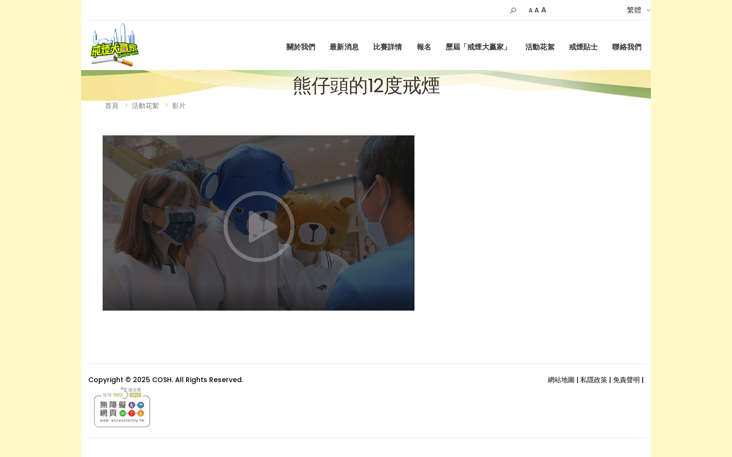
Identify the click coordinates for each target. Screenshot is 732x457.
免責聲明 (626, 380)
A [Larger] (543, 9)
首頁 (111, 105)
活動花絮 (540, 47)
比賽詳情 (387, 47)
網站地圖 (561, 380)
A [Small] (530, 10)
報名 (424, 47)
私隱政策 (593, 380)
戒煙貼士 (583, 47)
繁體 (634, 10)
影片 (179, 105)
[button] (513, 10)
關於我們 (301, 47)
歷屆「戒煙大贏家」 (478, 47)
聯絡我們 (626, 47)
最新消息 (344, 47)
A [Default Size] (536, 10)
